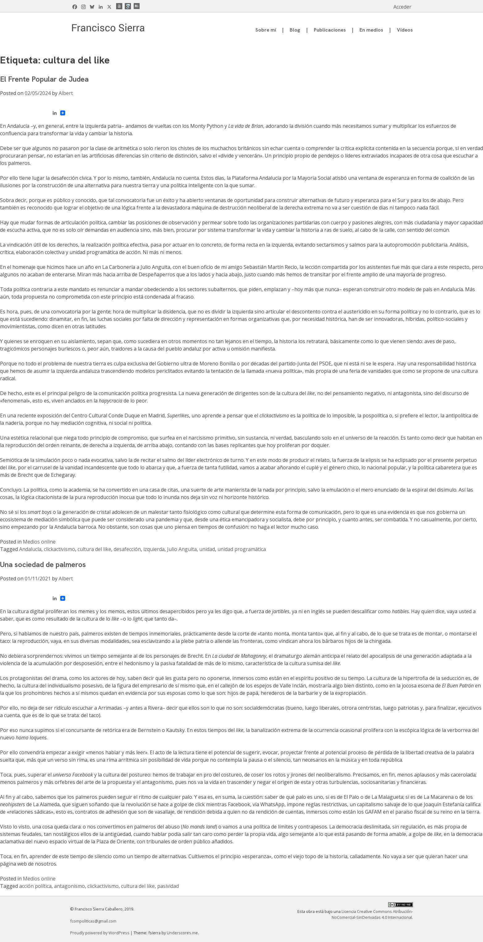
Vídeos (405, 30)
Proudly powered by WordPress (100, 933)
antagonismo (69, 886)
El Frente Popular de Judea (44, 79)
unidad (207, 549)
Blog (295, 30)
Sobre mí (265, 30)
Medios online (39, 541)
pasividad (168, 886)
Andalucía (30, 549)
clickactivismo (59, 549)
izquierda (154, 549)
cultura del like (94, 549)
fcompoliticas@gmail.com (93, 921)
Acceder (402, 6)
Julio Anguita (182, 549)
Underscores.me (182, 933)
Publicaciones (330, 30)
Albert (66, 93)
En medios (371, 30)
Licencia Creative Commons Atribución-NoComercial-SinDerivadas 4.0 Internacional (372, 914)
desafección (127, 549)
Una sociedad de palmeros (43, 564)
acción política (35, 886)
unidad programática (241, 549)
